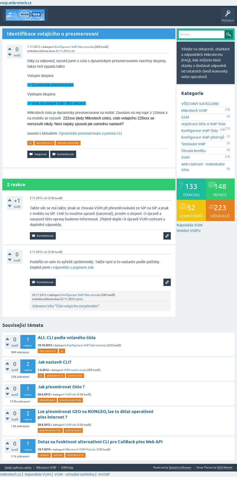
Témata (56, 18)
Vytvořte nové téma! (140, 18)
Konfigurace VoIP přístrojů (202, 137)
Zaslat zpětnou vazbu (18, 467)
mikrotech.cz (10, 474)
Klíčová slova (95, 18)
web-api (57, 455)
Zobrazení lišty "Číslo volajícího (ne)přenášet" (66, 306)
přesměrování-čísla (68, 143)
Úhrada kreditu (193, 151)
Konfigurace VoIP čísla (69, 47)
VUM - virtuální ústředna (74, 474)
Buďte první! (74, 18)
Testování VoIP (193, 144)
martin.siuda (78, 370)
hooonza (101, 345)
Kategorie (114, 18)
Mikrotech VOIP (194, 110)
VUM (185, 157)
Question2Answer (180, 467)
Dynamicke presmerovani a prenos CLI (90, 133)
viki (74, 394)
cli (30, 143)
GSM (185, 117)
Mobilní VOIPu (188, 230)
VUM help (67, 467)
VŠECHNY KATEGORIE (200, 104)
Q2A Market (224, 467)
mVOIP (104, 474)
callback (44, 455)
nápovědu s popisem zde (73, 267)
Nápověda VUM (190, 225)
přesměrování (47, 400)
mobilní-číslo (75, 375)
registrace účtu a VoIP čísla (203, 124)
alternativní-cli (44, 143)
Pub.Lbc (91, 449)
